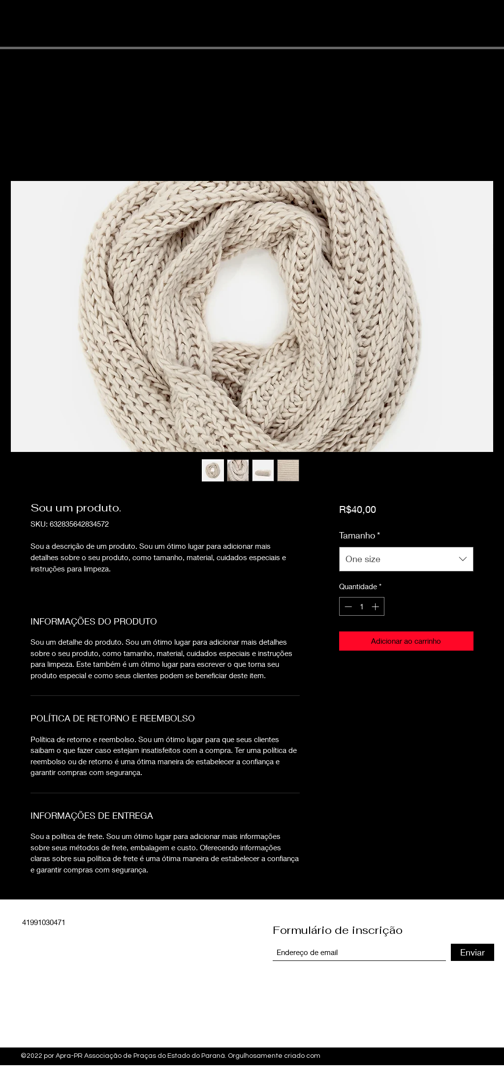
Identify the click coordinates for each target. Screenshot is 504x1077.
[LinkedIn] (478, 1054)
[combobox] (406, 559)
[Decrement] (347, 607)
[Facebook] (449, 1054)
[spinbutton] (361, 607)
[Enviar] (472, 952)
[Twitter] (464, 1054)
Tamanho (359, 535)
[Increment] (376, 607)
